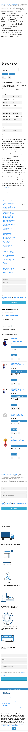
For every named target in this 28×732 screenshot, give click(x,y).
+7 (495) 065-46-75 (10, 309)
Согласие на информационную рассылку (11, 701)
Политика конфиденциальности (9, 697)
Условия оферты (6, 703)
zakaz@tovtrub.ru (6, 187)
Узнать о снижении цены (8, 65)
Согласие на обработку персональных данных (13, 699)
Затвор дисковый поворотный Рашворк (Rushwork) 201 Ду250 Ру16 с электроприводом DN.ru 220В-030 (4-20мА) (9, 269)
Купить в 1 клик (12, 74)
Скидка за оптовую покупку (8, 312)
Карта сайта (5, 705)
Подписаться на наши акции (14, 689)
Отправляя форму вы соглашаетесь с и (14, 297)
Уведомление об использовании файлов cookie (13, 724)
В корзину (5, 73)
